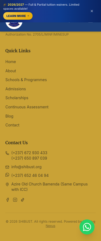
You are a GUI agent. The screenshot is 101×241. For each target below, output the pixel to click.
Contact (12, 125)
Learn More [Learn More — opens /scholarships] (17, 16)
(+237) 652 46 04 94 (30, 175)
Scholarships (16, 97)
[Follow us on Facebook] (7, 200)
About (10, 70)
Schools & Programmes (26, 79)
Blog (9, 116)
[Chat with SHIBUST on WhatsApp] (87, 227)
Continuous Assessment (26, 107)
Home (10, 61)
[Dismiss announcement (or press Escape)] (92, 11)
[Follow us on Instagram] (15, 200)
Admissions (15, 89)
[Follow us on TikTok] (22, 200)
